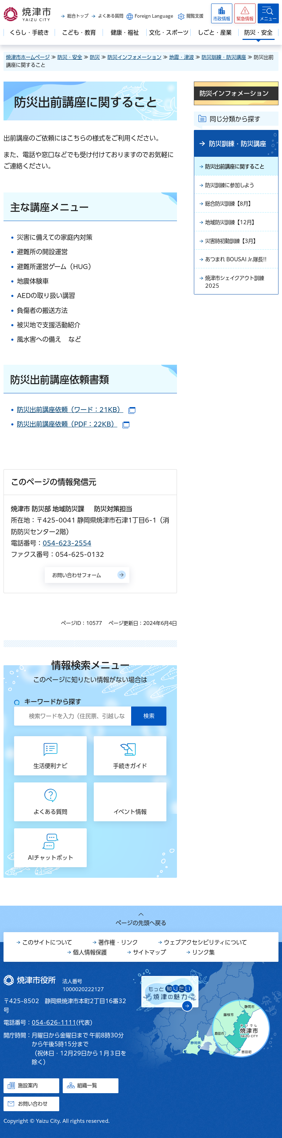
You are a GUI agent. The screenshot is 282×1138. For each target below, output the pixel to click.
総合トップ (77, 16)
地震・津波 (181, 57)
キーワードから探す (52, 701)
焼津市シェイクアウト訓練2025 (238, 296)
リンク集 (203, 952)
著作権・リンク (118, 942)
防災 (95, 57)
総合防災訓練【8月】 (232, 206)
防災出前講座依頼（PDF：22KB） (73, 424)
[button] (245, 13)
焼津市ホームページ (28, 57)
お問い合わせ (33, 1103)
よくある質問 (110, 16)
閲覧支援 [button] (194, 16)
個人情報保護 (90, 952)
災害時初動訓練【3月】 (235, 245)
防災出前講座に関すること (239, 167)
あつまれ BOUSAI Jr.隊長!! (235, 268)
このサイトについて (47, 942)
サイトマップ (149, 952)
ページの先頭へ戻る (141, 923)
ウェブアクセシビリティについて (205, 942)
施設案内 (28, 1085)
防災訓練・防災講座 (224, 57)
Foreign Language (154, 16)
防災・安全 (69, 57)
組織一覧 (87, 1085)
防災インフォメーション (134, 57)
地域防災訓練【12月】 (234, 225)
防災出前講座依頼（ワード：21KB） (76, 409)
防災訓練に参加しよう (233, 186)
